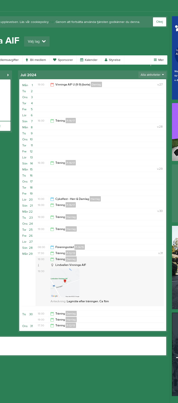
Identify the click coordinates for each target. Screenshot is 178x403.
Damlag (96, 84)
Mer (159, 60)
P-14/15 (79, 247)
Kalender (89, 60)
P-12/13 (71, 253)
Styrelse (113, 60)
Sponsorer (63, 60)
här (52, 22)
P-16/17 (71, 121)
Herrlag (95, 199)
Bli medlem (36, 60)
